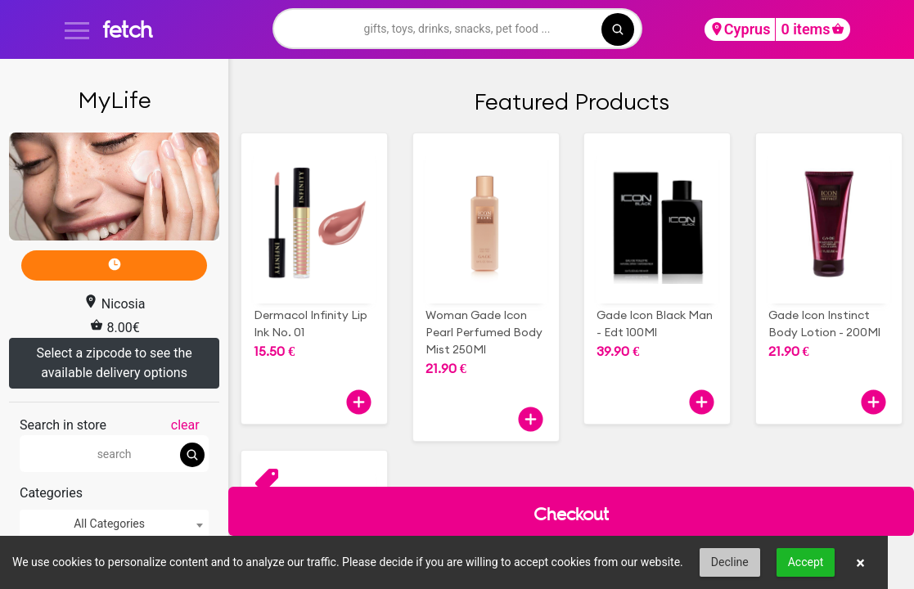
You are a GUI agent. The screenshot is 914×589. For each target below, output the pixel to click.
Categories (51, 493)
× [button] (860, 563)
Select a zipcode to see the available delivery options (113, 362)
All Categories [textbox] (109, 523)
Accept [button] (806, 562)
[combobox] (114, 524)
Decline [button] (730, 562)
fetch (127, 29)
